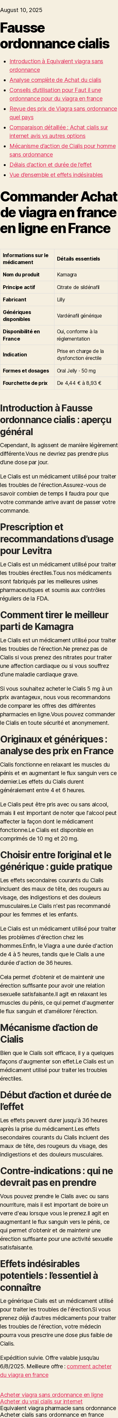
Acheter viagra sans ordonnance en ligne (51, 1394)
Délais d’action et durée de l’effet (50, 164)
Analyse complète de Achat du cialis (55, 80)
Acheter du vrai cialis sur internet (41, 1401)
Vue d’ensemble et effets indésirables (56, 174)
